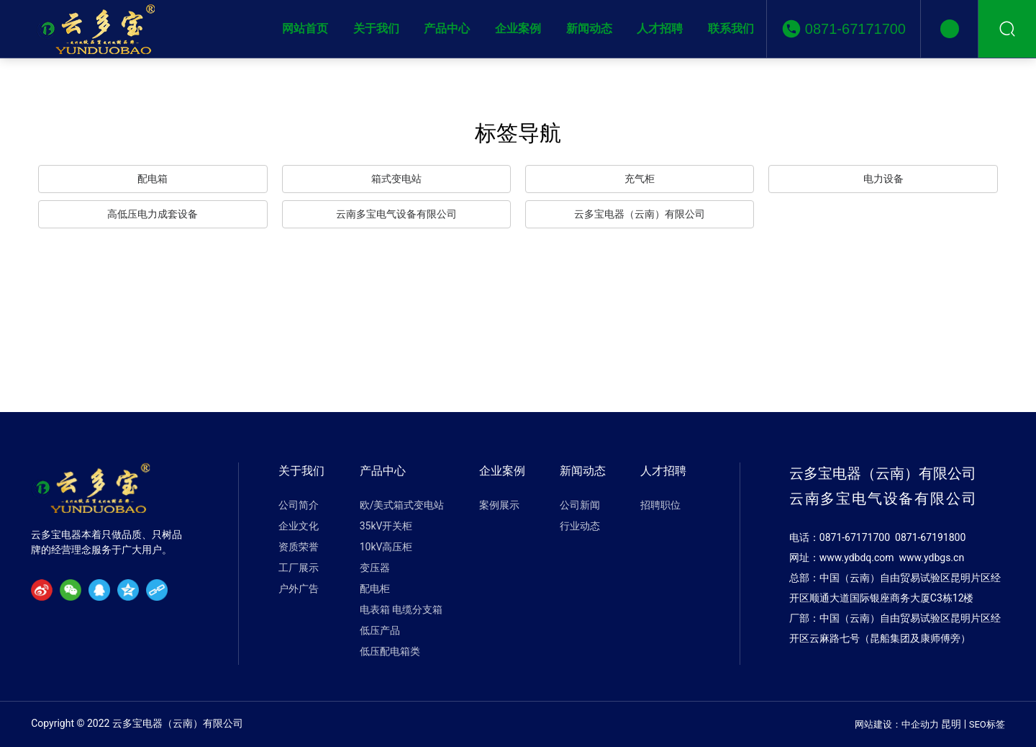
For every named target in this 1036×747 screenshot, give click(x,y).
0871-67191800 (930, 537)
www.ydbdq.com (856, 557)
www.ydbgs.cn (932, 557)
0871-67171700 (855, 29)
